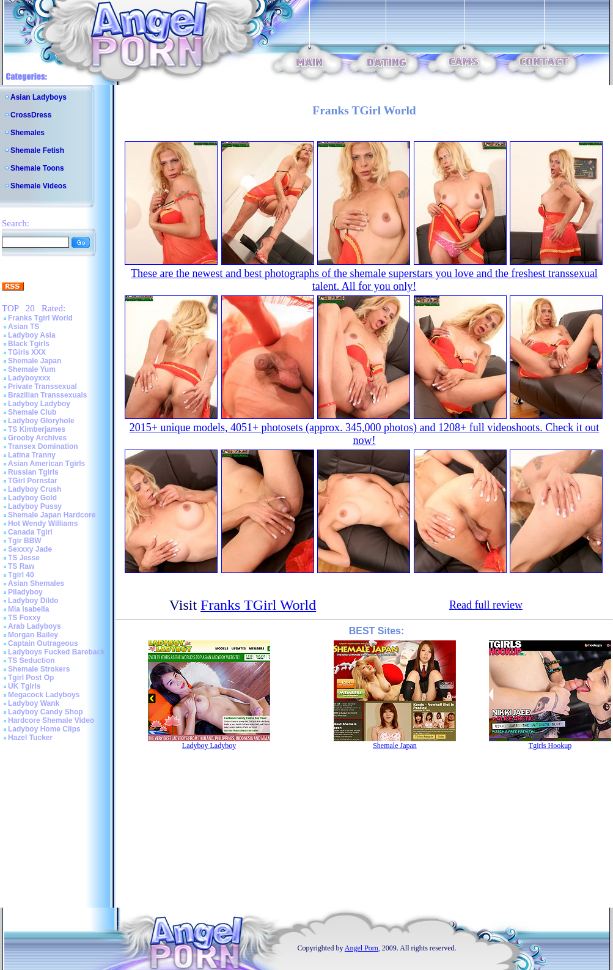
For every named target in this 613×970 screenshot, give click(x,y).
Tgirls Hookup (550, 745)
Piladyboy (25, 592)
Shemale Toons (37, 168)
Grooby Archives (37, 438)
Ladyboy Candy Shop (45, 712)
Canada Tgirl (30, 532)
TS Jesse (24, 557)
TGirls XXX (27, 352)
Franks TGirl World (258, 605)
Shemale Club (32, 412)
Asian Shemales (36, 583)
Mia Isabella (28, 609)
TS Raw (21, 566)
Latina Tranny (32, 455)
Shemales (27, 132)
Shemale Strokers (39, 669)
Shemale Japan (34, 361)
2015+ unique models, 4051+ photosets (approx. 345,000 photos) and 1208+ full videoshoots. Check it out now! (364, 433)
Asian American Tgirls (46, 463)
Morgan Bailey (33, 635)
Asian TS (23, 326)
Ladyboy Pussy (35, 506)
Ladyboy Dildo (33, 600)
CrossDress (30, 115)
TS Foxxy (24, 617)
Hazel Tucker (30, 737)
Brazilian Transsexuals (47, 395)
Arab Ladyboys (34, 626)
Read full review (486, 605)
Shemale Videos (38, 186)
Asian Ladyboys (38, 97)
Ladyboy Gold (32, 498)
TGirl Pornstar (32, 480)
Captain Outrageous (43, 643)
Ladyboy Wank (33, 703)
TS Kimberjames (36, 429)
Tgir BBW (25, 540)
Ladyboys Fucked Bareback (56, 652)
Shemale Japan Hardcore (51, 515)
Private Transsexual (42, 386)
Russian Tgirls (33, 472)
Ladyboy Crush (34, 489)
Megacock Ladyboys (43, 694)
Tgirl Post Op (31, 677)
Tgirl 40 (21, 575)
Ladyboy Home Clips (44, 729)
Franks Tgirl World (40, 318)
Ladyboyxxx (29, 378)
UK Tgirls (24, 686)
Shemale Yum (32, 369)
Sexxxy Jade (30, 549)
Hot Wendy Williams (43, 523)
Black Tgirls (29, 343)
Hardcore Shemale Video (51, 720)
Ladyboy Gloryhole (41, 421)
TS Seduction (31, 660)
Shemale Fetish (37, 150)
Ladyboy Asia (32, 335)
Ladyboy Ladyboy (39, 403)
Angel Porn (361, 948)
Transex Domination (43, 446)
